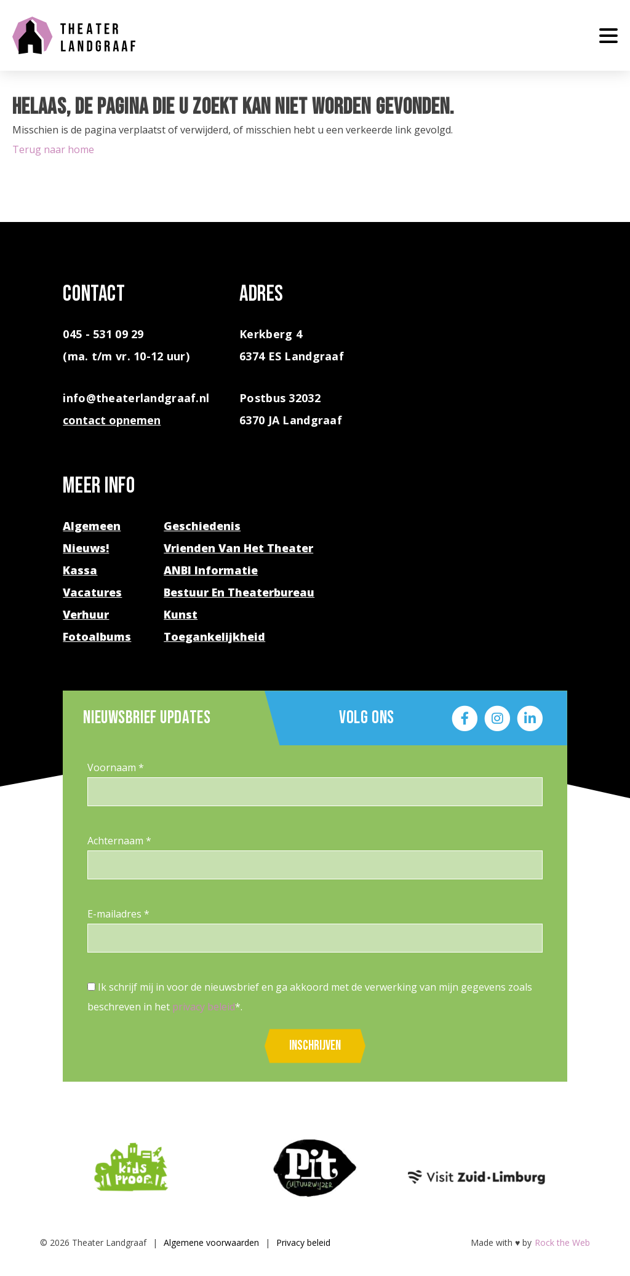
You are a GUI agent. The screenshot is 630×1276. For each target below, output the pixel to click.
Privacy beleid (303, 1242)
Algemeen (92, 525)
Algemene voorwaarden (211, 1242)
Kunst (180, 614)
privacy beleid (203, 1006)
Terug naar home (53, 149)
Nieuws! (86, 548)
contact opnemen (112, 420)
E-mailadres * (118, 914)
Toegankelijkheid (214, 636)
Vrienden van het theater (238, 548)
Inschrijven (315, 1045)
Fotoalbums (97, 636)
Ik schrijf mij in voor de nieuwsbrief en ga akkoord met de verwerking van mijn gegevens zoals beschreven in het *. (309, 996)
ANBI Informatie (211, 570)
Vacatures (92, 592)
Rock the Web (562, 1242)
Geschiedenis (202, 525)
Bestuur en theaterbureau (239, 592)
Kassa (80, 570)
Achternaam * (119, 840)
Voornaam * (115, 767)
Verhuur (86, 614)
